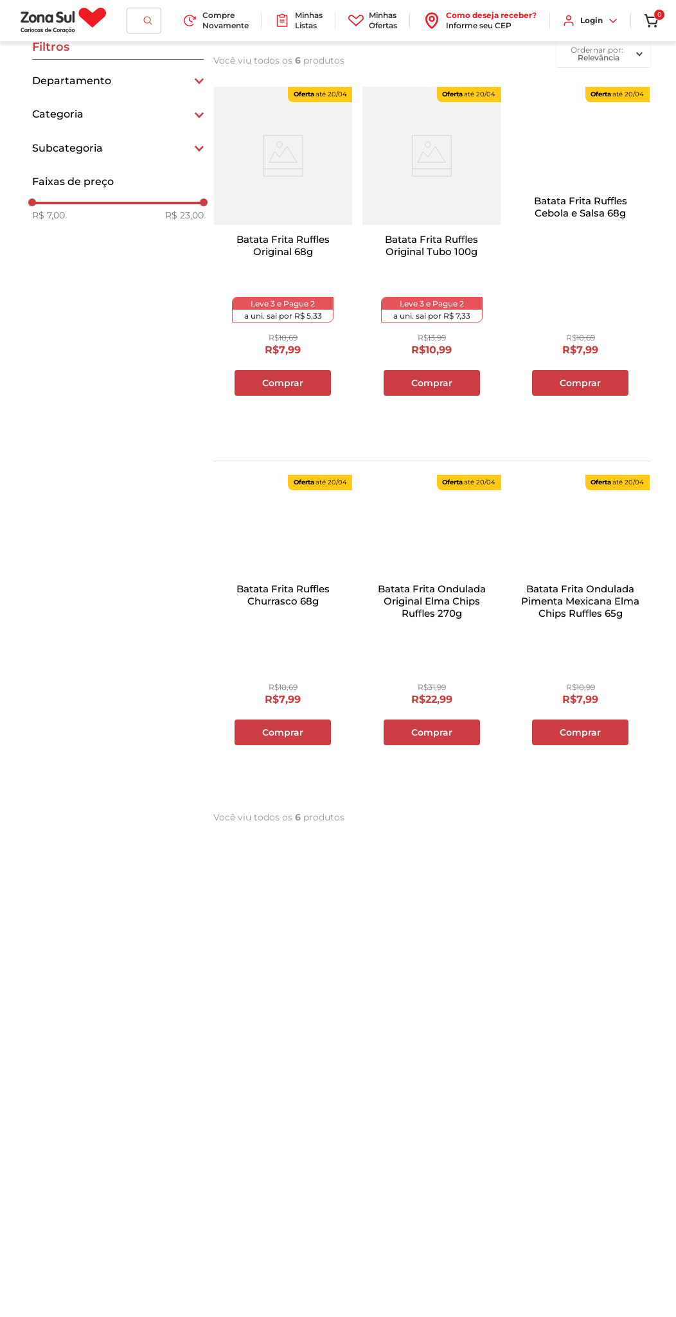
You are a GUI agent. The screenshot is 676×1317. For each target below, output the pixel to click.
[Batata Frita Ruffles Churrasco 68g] (283, 652)
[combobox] (144, 20)
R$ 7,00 (48, 215)
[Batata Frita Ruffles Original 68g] (283, 264)
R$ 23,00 (184, 215)
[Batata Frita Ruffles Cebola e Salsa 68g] (580, 264)
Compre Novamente (215, 20)
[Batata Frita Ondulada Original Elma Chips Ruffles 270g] (431, 652)
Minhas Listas (298, 20)
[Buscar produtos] (148, 20)
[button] (118, 81)
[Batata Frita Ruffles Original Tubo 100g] (431, 264)
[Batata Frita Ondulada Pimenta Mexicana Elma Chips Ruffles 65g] (580, 652)
